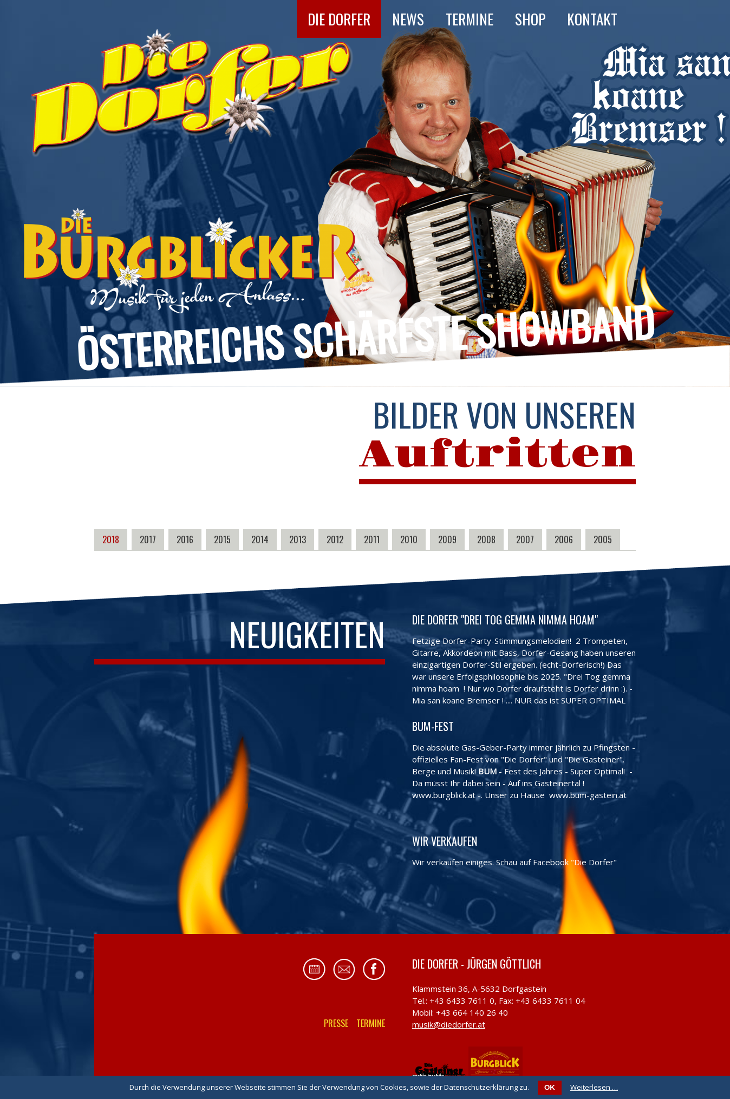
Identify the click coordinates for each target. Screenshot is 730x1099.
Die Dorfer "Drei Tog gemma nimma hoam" (505, 619)
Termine (469, 19)
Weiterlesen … (594, 1087)
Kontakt (592, 19)
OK (549, 1087)
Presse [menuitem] (336, 1023)
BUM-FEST (433, 726)
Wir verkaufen (444, 841)
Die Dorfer (339, 19)
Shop (530, 19)
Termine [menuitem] (370, 1023)
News (408, 19)
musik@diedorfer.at (448, 1024)
